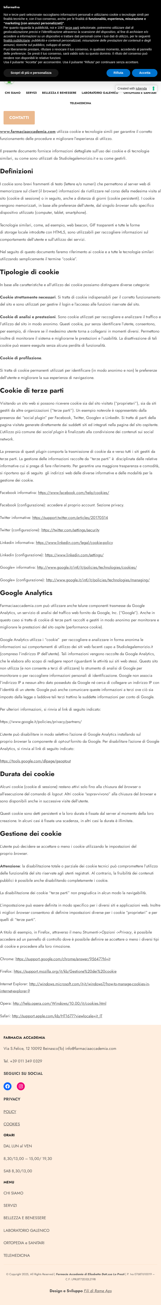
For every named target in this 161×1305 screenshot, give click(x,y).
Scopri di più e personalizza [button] (31, 73)
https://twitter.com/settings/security (70, 530)
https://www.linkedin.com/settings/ (74, 555)
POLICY (10, 1112)
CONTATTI (19, 118)
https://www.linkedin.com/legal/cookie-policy (74, 542)
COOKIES (12, 1124)
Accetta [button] (144, 73)
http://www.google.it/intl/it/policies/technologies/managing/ (98, 580)
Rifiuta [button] (118, 73)
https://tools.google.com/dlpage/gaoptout (35, 761)
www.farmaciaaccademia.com (28, 131)
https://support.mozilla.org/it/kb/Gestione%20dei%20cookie (65, 971)
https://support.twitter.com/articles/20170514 (70, 517)
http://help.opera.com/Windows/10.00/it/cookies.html (59, 1003)
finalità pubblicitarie (17, 40)
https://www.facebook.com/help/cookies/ (73, 493)
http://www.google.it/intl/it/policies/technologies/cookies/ (87, 567)
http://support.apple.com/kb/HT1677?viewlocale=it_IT (57, 1016)
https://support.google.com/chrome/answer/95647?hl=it (63, 959)
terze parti (72, 27)
